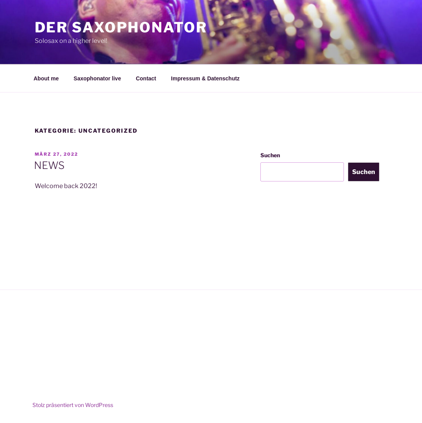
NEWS (49, 165)
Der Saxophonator (121, 27)
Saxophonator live (97, 78)
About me (46, 78)
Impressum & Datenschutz (205, 78)
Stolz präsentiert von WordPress (72, 405)
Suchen (270, 155)
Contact (146, 78)
